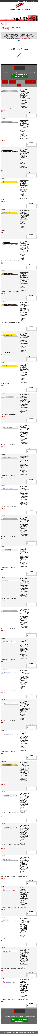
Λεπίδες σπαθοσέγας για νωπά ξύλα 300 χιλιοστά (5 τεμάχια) (24, 154)
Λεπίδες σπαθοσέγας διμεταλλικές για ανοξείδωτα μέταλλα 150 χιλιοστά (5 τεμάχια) (24, 431)
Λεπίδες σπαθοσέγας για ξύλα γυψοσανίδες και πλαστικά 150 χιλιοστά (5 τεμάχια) (24, 247)
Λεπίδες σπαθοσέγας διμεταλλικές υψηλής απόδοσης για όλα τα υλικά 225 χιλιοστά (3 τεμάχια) (24, 925)
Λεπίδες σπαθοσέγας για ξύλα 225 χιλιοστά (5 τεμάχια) (24, 214)
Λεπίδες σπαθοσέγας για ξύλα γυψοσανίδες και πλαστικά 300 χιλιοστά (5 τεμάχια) (24, 308)
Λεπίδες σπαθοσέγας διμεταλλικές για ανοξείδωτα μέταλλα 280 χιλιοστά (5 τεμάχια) (24, 646)
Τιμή (19, 85)
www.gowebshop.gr (29, 1032)
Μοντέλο (5, 82)
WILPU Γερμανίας (24, 89)
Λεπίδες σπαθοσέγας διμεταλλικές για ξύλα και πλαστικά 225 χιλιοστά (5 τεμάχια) (25, 707)
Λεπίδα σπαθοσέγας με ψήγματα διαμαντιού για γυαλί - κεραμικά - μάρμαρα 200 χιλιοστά (25, 95)
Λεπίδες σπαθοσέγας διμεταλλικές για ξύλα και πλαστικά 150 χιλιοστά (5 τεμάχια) (25, 676)
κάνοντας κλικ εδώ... (26, 38)
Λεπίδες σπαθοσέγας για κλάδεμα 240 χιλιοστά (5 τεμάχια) (24, 124)
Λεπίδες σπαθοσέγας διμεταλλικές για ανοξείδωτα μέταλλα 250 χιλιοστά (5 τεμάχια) (24, 584)
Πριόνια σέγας (5, 28)
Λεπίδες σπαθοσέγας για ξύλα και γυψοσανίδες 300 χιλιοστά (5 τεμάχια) (24, 369)
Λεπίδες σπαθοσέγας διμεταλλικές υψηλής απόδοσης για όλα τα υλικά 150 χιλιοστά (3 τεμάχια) (24, 864)
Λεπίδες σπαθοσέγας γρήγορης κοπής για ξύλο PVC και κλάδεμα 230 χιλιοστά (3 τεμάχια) (25, 400)
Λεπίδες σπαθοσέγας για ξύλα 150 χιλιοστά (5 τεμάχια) (24, 184)
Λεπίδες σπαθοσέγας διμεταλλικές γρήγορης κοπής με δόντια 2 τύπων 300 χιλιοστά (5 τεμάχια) (24, 832)
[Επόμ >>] (22, 67)
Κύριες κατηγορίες (22, 1)
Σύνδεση (32, 1)
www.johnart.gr (15, 1032)
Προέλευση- (12, 82)
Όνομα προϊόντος (30, 82)
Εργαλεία (4, 24)
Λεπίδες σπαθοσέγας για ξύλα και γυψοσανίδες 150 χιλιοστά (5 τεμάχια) (24, 338)
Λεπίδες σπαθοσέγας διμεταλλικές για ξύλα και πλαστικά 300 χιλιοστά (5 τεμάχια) (25, 737)
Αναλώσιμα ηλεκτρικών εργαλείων (11, 27)
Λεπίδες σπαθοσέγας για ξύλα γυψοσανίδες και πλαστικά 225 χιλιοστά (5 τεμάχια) (24, 277)
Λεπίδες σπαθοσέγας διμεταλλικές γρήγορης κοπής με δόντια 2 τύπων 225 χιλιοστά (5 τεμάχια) (24, 800)
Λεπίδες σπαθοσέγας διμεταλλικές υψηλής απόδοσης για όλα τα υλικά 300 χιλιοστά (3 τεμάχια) (24, 987)
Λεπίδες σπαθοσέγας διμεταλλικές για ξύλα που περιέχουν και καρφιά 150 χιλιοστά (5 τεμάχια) (24, 768)
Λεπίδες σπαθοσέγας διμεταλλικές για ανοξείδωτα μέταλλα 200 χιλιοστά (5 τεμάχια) (24, 492)
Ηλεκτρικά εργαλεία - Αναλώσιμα (10, 26)
